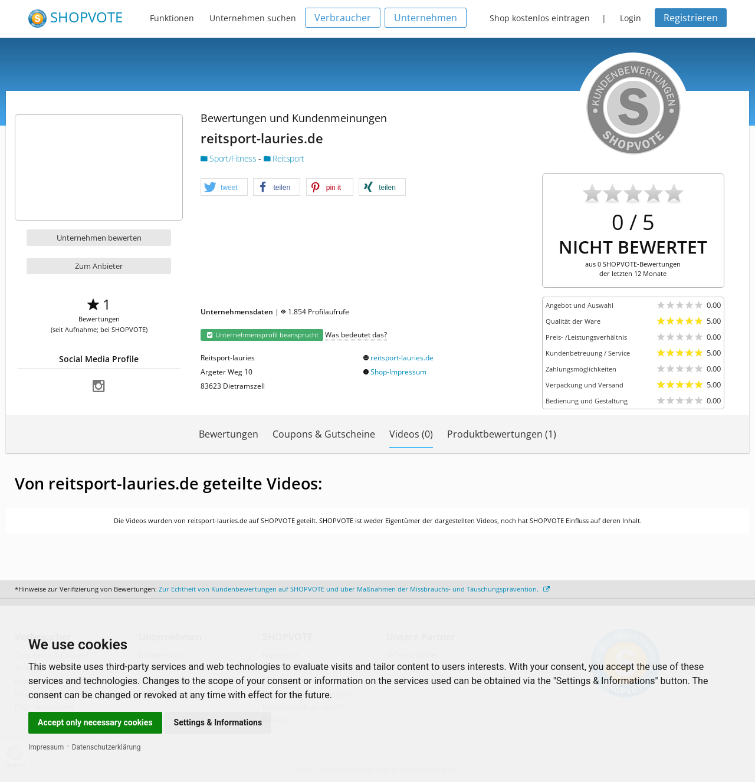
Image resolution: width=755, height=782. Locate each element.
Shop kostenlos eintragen (540, 18)
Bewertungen (228, 434)
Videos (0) (411, 434)
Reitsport (284, 158)
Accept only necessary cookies (95, 722)
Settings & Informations (218, 722)
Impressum (46, 747)
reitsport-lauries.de (402, 358)
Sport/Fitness (229, 158)
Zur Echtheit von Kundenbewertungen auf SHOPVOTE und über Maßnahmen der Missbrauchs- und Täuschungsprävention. (354, 588)
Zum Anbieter (99, 266)
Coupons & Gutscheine (324, 434)
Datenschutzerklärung (106, 747)
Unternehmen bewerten (99, 237)
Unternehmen (425, 17)
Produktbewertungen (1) (501, 434)
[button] (224, 187)
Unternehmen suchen (252, 18)
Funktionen (172, 18)
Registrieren (691, 17)
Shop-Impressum (398, 372)
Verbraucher (342, 17)
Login (630, 18)
